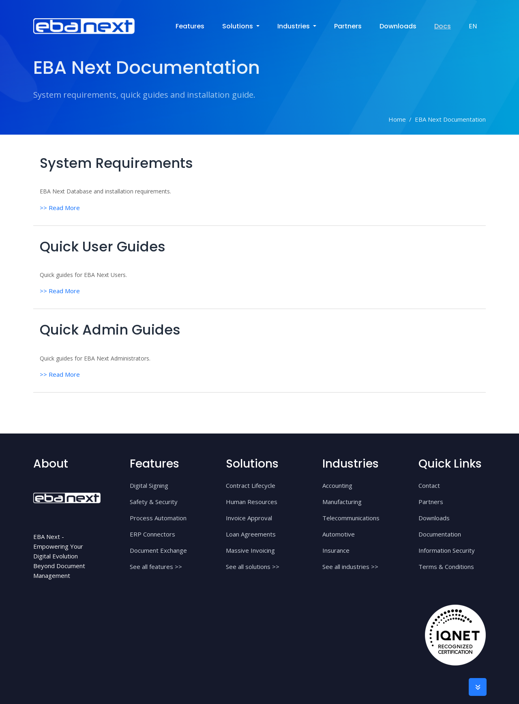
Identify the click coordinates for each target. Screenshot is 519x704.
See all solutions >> (252, 566)
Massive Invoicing (250, 549)
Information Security (446, 549)
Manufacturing (342, 501)
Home (397, 119)
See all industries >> (350, 566)
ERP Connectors (152, 533)
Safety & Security (154, 501)
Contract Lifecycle (250, 485)
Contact (429, 485)
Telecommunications (351, 517)
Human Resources (251, 501)
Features (190, 26)
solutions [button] (238, 26)
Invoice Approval (249, 517)
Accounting (337, 485)
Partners (348, 26)
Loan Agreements (251, 533)
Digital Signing (149, 485)
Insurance (336, 549)
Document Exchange (158, 549)
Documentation (439, 533)
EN (473, 26)
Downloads (398, 26)
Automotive (338, 533)
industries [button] (294, 26)
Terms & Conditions (446, 566)
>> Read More (60, 207)
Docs (442, 26)
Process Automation (158, 517)
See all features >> (156, 566)
